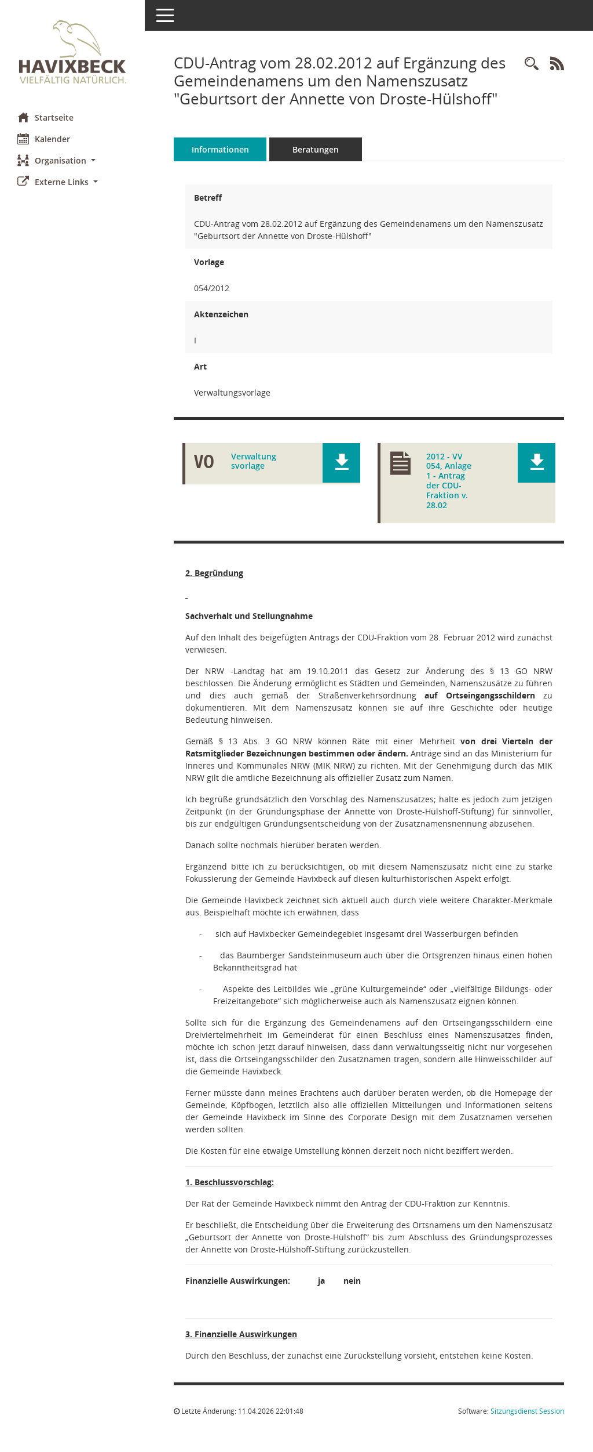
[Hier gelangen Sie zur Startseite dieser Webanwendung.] (72, 52)
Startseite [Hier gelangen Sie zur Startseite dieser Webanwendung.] (45, 117)
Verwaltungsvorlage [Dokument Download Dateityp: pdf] (253, 461)
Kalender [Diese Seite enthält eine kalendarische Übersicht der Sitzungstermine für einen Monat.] (43, 138)
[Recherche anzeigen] (531, 64)
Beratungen (315, 149)
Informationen (220, 149)
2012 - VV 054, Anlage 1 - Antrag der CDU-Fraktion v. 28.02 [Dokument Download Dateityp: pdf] (448, 480)
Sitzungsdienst (527, 1411)
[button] (72, 160)
